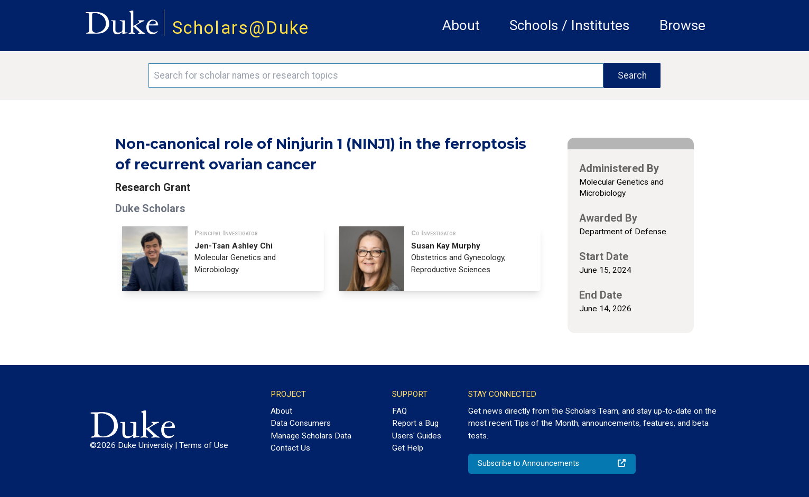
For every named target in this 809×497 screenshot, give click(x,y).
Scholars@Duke (241, 27)
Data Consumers (301, 423)
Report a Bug (415, 423)
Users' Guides (416, 436)
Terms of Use (203, 445)
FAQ (399, 411)
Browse (682, 25)
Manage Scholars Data (311, 436)
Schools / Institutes (569, 25)
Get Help (407, 448)
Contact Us (290, 448)
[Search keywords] (375, 75)
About (461, 25)
